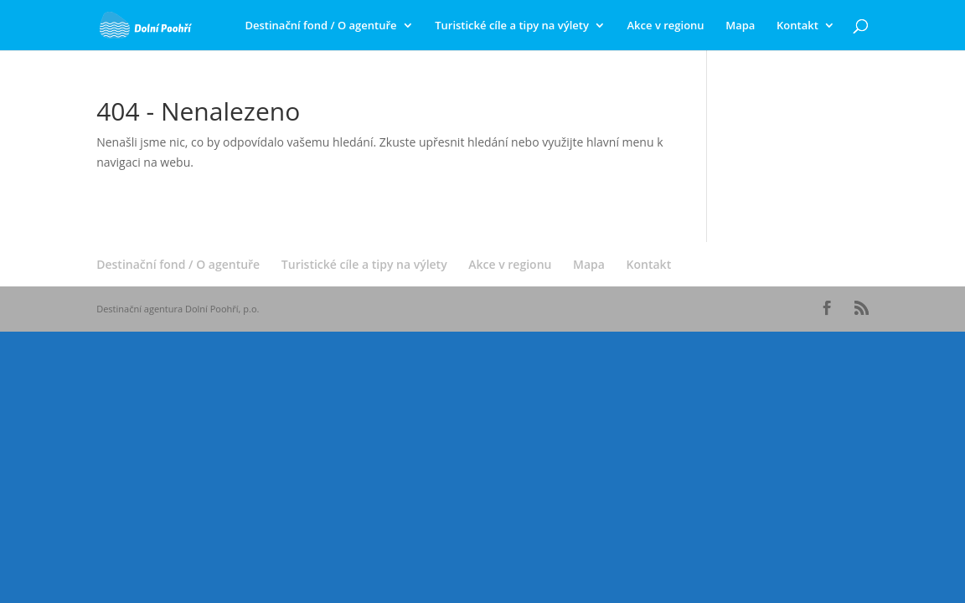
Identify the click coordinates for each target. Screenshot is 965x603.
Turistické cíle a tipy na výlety (512, 26)
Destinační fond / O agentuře (320, 26)
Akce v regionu (665, 26)
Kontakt (797, 26)
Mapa (740, 26)
